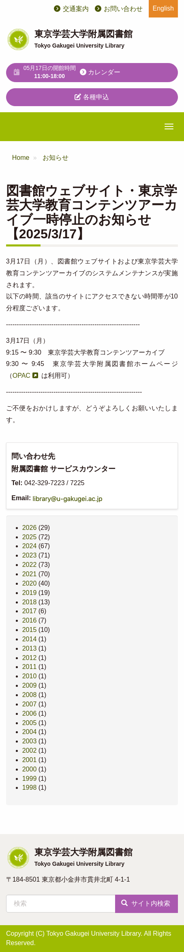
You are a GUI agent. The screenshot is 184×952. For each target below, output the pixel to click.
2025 (29, 537)
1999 (29, 778)
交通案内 (76, 8)
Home (21, 157)
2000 (29, 769)
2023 (29, 555)
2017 (29, 611)
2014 (29, 639)
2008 (29, 694)
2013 (29, 648)
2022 (29, 564)
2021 (29, 574)
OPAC (21, 375)
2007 (29, 704)
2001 (29, 759)
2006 (29, 713)
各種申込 (92, 97)
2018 (29, 602)
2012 (29, 657)
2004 (29, 731)
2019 (29, 592)
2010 (29, 676)
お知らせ (55, 157)
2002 (29, 750)
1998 (29, 787)
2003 (29, 741)
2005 (29, 722)
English (163, 8)
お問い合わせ (123, 8)
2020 (29, 583)
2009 (29, 685)
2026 (29, 527)
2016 (29, 620)
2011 (29, 666)
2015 (29, 629)
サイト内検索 (145, 903)
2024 (29, 545)
